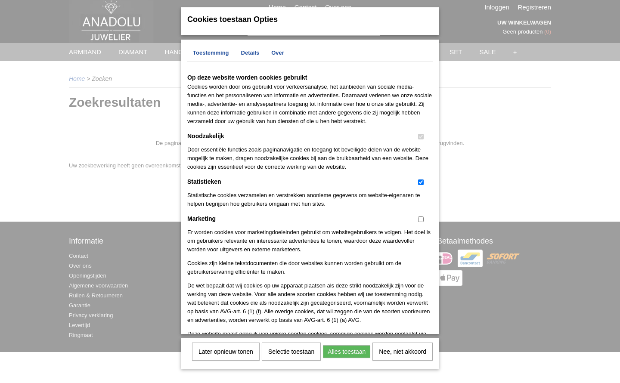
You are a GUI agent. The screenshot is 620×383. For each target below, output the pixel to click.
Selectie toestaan (291, 350)
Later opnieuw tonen (225, 350)
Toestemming (211, 52)
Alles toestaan (347, 350)
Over (277, 52)
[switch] (421, 136)
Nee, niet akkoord (402, 350)
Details (250, 52)
